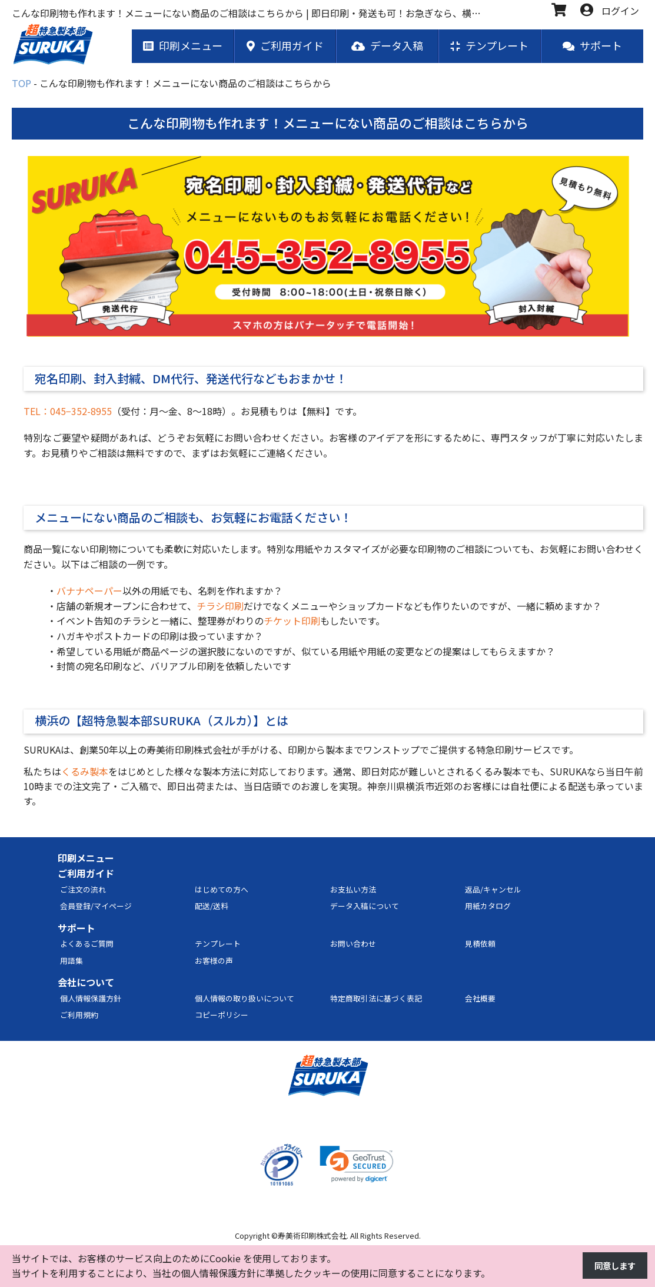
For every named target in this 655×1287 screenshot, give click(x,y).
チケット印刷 (292, 621)
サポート (76, 928)
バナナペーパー (89, 591)
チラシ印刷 (220, 606)
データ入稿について (364, 906)
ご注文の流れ (83, 889)
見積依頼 (480, 944)
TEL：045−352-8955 (68, 411)
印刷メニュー (86, 859)
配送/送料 (211, 906)
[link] (356, 1165)
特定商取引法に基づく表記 (376, 998)
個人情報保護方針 (90, 998)
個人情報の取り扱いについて (244, 998)
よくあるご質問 (87, 944)
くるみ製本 (84, 772)
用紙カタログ (488, 906)
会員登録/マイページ (96, 906)
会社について (86, 983)
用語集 (71, 961)
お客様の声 (214, 961)
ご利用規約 (79, 1015)
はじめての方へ (221, 889)
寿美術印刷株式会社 (312, 1236)
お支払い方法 (353, 889)
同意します (612, 1266)
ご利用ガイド (86, 874)
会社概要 (480, 998)
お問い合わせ (353, 944)
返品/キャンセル (493, 889)
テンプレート (218, 944)
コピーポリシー (221, 1015)
